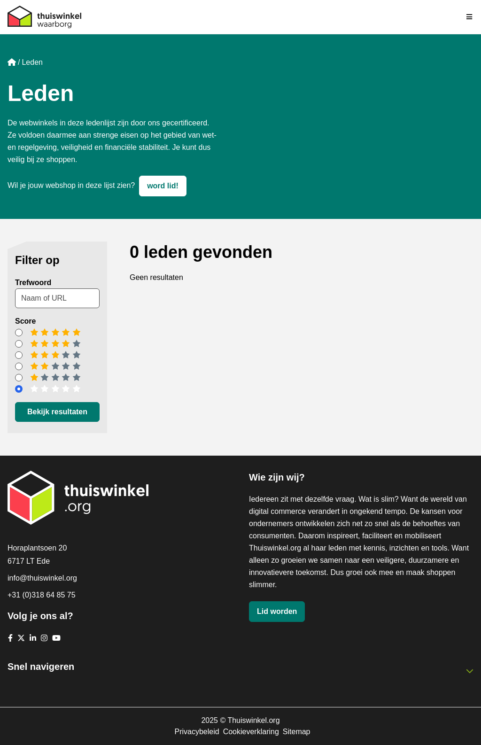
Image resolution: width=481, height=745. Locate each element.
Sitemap (296, 732)
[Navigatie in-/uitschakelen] (469, 17)
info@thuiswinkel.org (42, 578)
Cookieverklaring (251, 732)
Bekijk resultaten (57, 412)
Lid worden (277, 611)
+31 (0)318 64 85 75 (42, 595)
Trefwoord (33, 283)
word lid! (162, 186)
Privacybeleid (196, 732)
